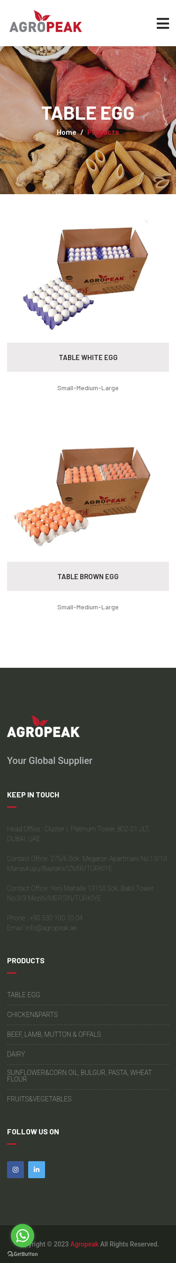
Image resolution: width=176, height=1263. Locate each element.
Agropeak (84, 1244)
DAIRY (16, 1054)
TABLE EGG (23, 995)
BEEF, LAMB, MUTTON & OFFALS (54, 1034)
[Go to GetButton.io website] (23, 1253)
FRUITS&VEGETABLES (39, 1099)
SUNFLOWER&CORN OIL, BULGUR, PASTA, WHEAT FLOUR (79, 1076)
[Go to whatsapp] (22, 1235)
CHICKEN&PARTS (32, 1014)
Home (67, 131)
